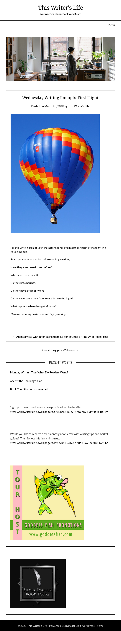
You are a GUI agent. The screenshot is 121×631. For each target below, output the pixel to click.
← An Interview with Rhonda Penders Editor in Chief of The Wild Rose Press (60, 336)
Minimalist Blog (72, 625)
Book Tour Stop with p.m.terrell (29, 389)
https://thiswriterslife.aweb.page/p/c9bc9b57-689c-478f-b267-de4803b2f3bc (59, 442)
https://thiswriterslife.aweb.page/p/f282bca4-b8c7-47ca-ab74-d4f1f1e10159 (59, 411)
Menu (111, 25)
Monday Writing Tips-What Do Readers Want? (39, 372)
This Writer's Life (60, 7)
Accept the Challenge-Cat (26, 381)
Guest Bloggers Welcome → (60, 350)
